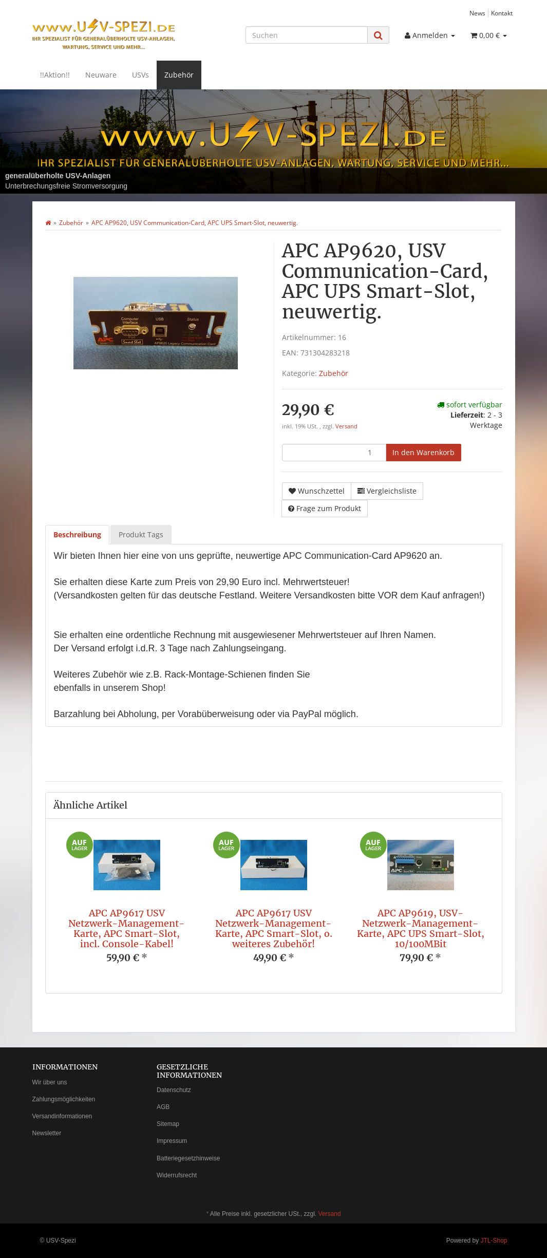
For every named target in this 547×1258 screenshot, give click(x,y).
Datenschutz (174, 1090)
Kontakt (502, 13)
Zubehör (179, 75)
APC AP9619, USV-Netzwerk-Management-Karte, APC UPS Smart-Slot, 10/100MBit (420, 928)
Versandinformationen (62, 1116)
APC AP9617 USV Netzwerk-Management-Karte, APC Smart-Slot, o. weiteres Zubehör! (273, 928)
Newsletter (47, 1133)
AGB (163, 1107)
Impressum (172, 1140)
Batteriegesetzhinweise (188, 1158)
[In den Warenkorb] (423, 452)
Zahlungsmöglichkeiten (64, 1099)
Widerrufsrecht (177, 1175)
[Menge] (334, 452)
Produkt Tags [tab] (141, 534)
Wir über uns (49, 1082)
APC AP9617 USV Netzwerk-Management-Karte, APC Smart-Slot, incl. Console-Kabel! (126, 928)
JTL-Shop (493, 1240)
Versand (346, 426)
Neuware (101, 75)
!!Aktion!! (55, 75)
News (477, 13)
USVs (140, 75)
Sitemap (168, 1124)
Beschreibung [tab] (77, 534)
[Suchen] (307, 35)
